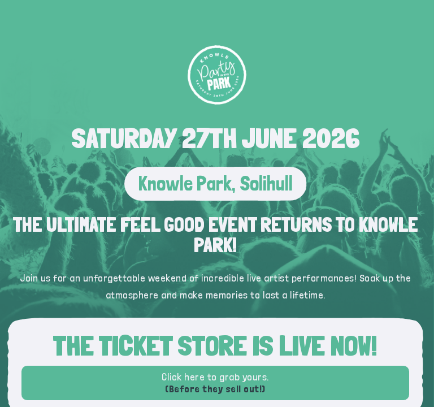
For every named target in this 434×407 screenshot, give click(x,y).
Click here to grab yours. (215, 383)
